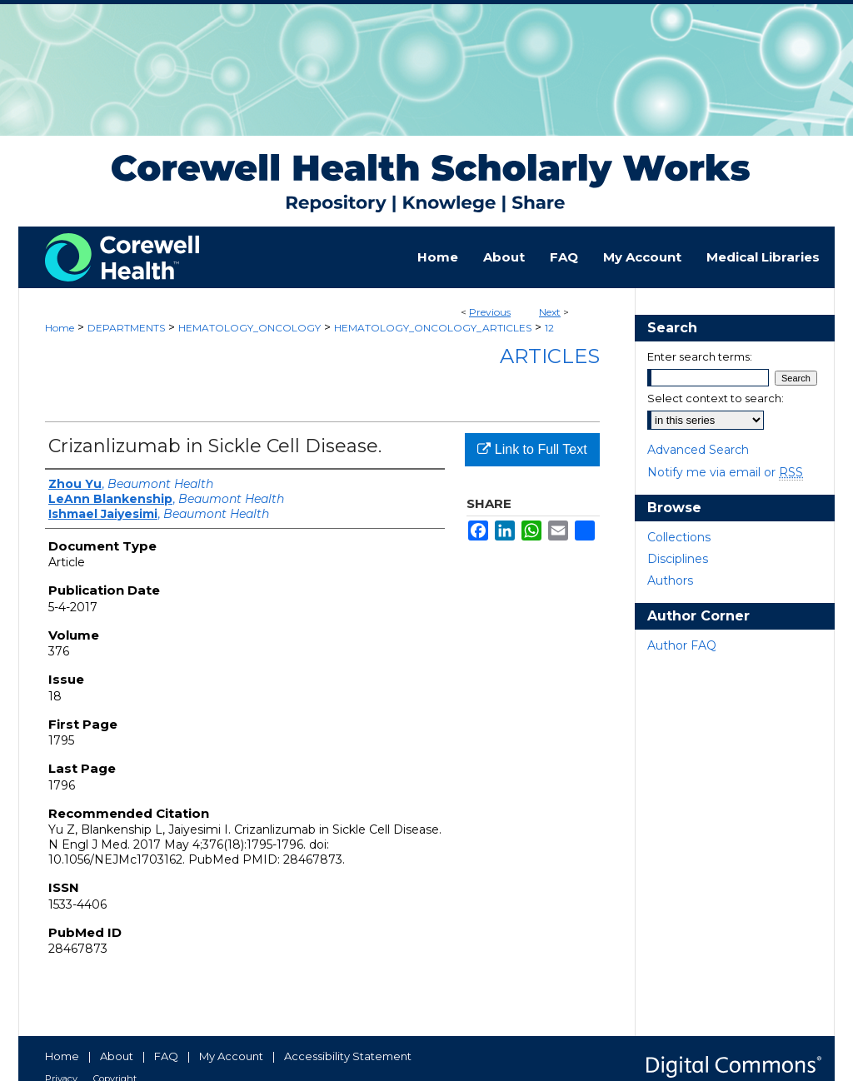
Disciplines (677, 558)
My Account (231, 1056)
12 (549, 327)
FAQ (166, 1056)
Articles (550, 356)
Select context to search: (715, 398)
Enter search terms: (699, 356)
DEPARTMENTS (126, 327)
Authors (670, 580)
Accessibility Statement (348, 1056)
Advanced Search (698, 449)
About (116, 1056)
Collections (679, 537)
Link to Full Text (531, 449)
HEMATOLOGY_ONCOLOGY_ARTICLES (432, 327)
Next (550, 312)
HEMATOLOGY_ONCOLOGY (249, 327)
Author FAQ (681, 645)
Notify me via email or (725, 472)
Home (59, 327)
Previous (490, 312)
